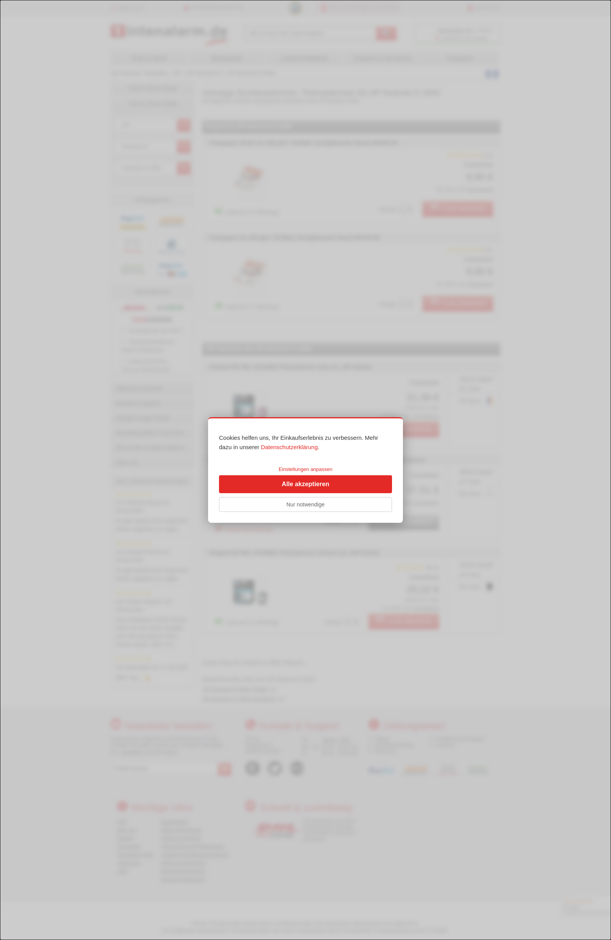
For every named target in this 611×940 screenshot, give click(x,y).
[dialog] (305, 470)
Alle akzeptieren (305, 484)
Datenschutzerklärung (289, 447)
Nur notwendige (305, 504)
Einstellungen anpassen (305, 469)
